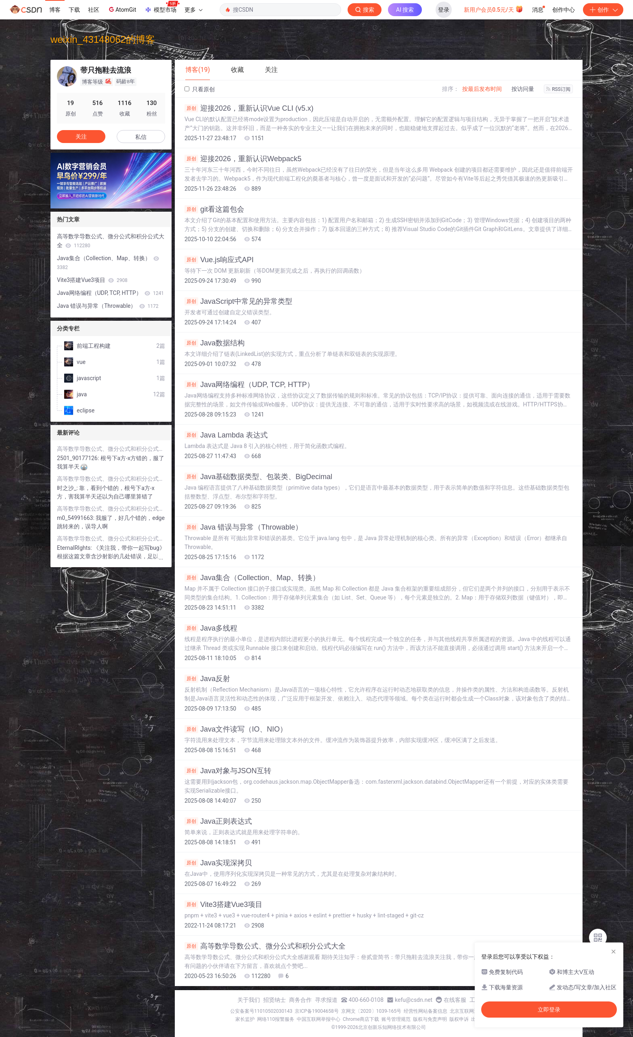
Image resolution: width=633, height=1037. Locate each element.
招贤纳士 (274, 1000)
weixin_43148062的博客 (102, 39)
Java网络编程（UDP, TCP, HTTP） (249, 385)
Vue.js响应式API (219, 260)
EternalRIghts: (75, 548)
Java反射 (207, 679)
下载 (74, 9)
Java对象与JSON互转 (227, 771)
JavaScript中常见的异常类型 (238, 301)
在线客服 (455, 1000)
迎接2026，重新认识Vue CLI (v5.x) (248, 108)
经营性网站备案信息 (425, 1011)
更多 (193, 9)
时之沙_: (68, 488)
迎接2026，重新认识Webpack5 (243, 159)
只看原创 (199, 89)
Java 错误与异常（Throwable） (243, 527)
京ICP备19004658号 (317, 1011)
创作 (603, 9)
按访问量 (522, 89)
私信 (141, 137)
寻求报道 (326, 1000)
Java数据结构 (214, 343)
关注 (81, 136)
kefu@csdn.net (413, 1000)
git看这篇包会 (214, 209)
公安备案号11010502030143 (261, 1011)
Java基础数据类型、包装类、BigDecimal (258, 477)
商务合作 (300, 1000)
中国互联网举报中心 (318, 1019)
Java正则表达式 (218, 821)
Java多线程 (210, 628)
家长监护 (245, 1019)
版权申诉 (459, 1019)
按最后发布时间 (482, 89)
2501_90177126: (79, 458)
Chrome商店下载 (361, 1019)
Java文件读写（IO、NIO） (235, 729)
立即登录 (549, 1009)
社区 (93, 9)
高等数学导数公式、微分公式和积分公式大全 (265, 946)
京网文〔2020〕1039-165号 (371, 1011)
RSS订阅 (558, 89)
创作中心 (563, 9)
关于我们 (248, 1000)
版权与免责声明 (430, 1019)
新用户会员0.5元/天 (493, 9)
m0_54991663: (76, 518)
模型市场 (162, 7)
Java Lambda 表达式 (226, 435)
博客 (55, 9)
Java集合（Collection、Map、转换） (252, 578)
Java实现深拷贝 (218, 863)
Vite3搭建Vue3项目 (223, 904)
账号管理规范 (396, 1019)
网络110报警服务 (275, 1019)
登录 (443, 9)
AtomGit (121, 9)
